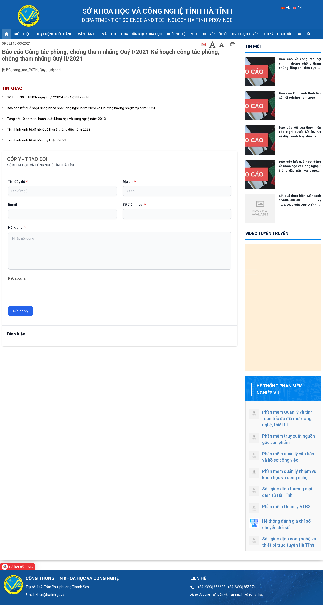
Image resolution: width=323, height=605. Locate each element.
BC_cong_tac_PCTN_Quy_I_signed (33, 70)
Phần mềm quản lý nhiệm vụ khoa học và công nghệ (282, 474)
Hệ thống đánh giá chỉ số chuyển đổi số (280, 524)
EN (297, 8)
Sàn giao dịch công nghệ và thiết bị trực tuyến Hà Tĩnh (282, 542)
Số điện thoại (134, 204)
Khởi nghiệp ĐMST (182, 34)
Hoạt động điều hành (54, 34)
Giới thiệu (22, 34)
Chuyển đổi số (215, 34)
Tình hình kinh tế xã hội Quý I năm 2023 (36, 140)
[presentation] (45, 290)
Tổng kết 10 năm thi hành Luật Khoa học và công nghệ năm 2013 (56, 119)
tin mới (253, 46)
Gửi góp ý (20, 311)
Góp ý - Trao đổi (277, 34)
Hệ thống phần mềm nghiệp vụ (280, 389)
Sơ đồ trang (200, 594)
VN (285, 8)
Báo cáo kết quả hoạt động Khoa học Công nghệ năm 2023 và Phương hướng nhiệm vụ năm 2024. (81, 108)
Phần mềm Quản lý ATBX (280, 508)
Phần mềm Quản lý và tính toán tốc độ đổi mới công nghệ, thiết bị (281, 418)
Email (12, 204)
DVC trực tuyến (245, 34)
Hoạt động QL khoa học (141, 34)
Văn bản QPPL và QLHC (97, 34)
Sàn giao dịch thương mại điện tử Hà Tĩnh (280, 492)
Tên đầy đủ (18, 182)
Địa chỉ (129, 182)
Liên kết (220, 594)
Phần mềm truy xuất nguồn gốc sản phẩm (282, 439)
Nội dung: (17, 227)
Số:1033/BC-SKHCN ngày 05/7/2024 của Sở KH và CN (48, 97)
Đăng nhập (254, 594)
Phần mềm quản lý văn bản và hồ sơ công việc (281, 457)
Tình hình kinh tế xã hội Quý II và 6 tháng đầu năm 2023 (48, 129)
